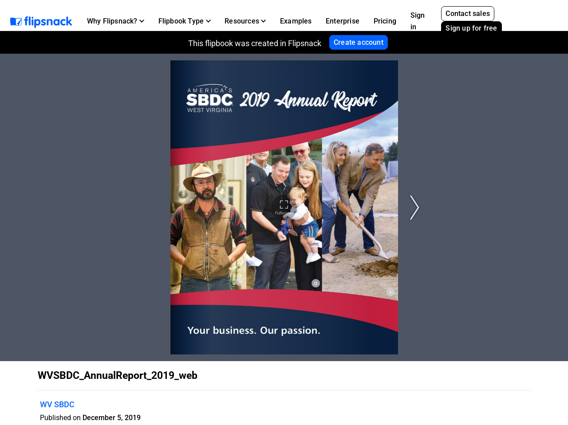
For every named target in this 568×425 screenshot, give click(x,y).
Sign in (417, 21)
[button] (115, 21)
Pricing (385, 21)
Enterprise (342, 21)
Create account (358, 42)
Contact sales (468, 13)
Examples (296, 21)
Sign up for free (471, 28)
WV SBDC (57, 404)
